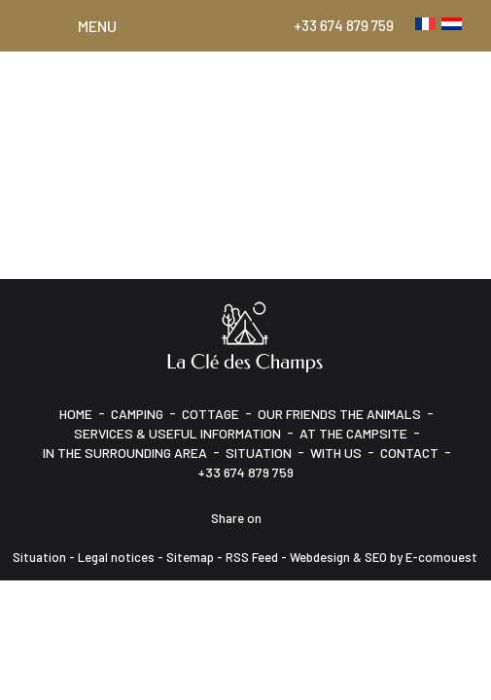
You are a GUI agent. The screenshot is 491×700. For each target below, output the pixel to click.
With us (336, 452)
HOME (75, 413)
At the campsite (353, 433)
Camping (137, 413)
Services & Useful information (177, 433)
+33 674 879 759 (344, 25)
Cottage (210, 413)
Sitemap (190, 557)
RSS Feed (252, 557)
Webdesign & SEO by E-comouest (383, 557)
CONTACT (409, 452)
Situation (259, 452)
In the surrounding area (125, 452)
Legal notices (116, 557)
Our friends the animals (339, 413)
